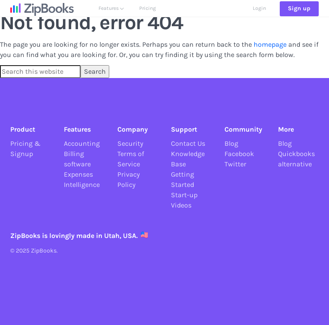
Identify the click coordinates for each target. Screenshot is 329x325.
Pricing (147, 16)
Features (111, 16)
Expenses (78, 174)
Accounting (82, 143)
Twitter (235, 164)
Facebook (239, 154)
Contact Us (188, 143)
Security (130, 143)
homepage (270, 44)
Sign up (299, 16)
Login (259, 16)
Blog (231, 143)
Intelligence (82, 185)
